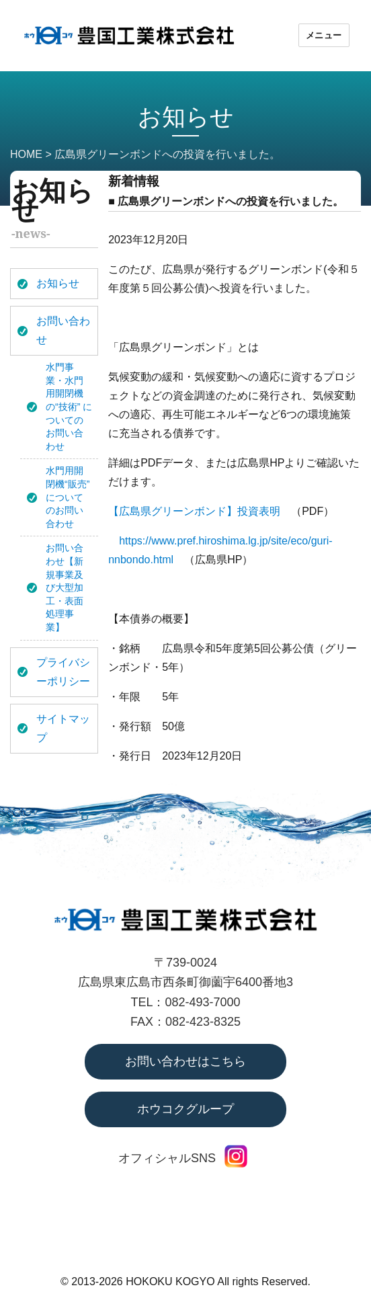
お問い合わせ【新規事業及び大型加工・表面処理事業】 (64, 587)
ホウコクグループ (185, 1109)
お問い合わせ (63, 330)
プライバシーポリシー (63, 672)
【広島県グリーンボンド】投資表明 (194, 511)
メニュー (324, 35)
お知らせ (57, 283)
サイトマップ (63, 728)
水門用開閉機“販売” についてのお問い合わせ (67, 496)
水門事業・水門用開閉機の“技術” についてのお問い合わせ (69, 407)
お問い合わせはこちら (185, 1061)
